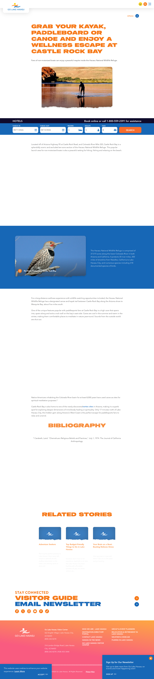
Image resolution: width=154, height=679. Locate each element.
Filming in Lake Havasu (122, 640)
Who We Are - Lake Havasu (94, 629)
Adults (87, 126)
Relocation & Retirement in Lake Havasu (125, 633)
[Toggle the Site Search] (145, 4)
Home (130, 16)
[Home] (16, 4)
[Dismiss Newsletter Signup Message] (151, 658)
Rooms (71, 126)
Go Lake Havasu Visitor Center (93, 644)
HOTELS (17, 121)
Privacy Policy (90, 672)
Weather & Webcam (121, 637)
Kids (104, 126)
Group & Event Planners (123, 629)
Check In (16, 126)
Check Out (44, 126)
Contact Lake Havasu (92, 637)
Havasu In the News (91, 640)
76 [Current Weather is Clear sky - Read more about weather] (140, 4)
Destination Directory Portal (93, 633)
